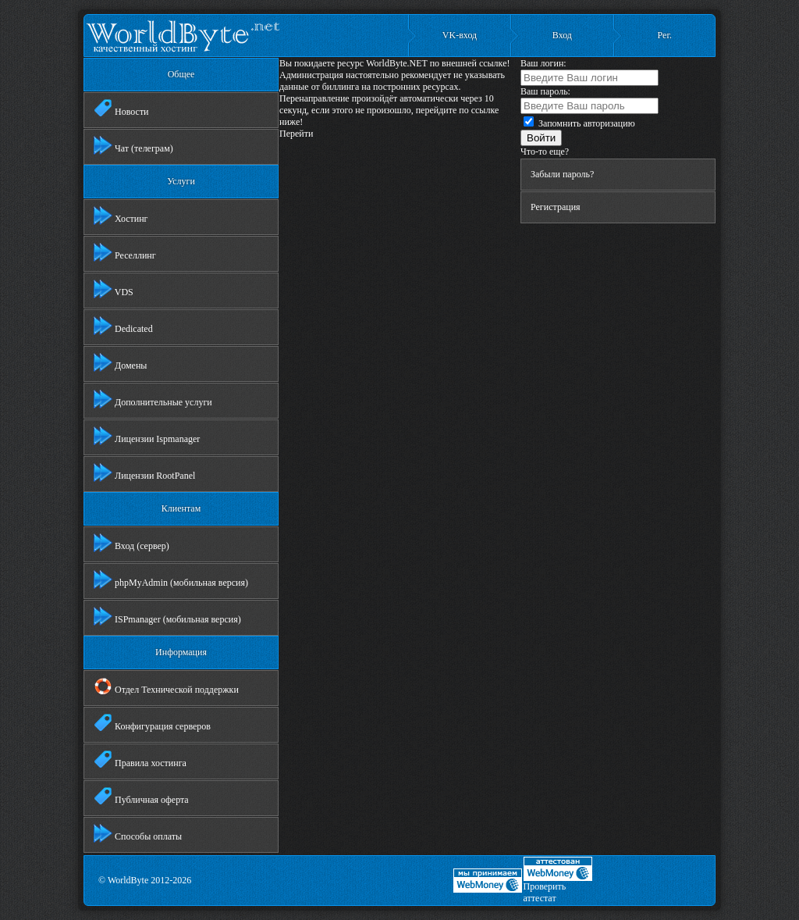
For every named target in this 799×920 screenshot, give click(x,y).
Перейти (296, 133)
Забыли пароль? (562, 174)
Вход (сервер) (131, 542)
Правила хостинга (140, 760)
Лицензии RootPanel (144, 472)
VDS (113, 289)
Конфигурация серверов (152, 723)
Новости (121, 108)
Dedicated (123, 325)
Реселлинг (125, 252)
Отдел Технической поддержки (166, 686)
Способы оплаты (138, 833)
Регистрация (556, 206)
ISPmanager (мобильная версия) (167, 616)
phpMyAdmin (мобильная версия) (171, 579)
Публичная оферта (141, 796)
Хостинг (121, 215)
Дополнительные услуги (153, 399)
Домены (120, 362)
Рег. (665, 35)
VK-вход (459, 35)
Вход (562, 35)
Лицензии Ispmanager (147, 435)
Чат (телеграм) (133, 145)
